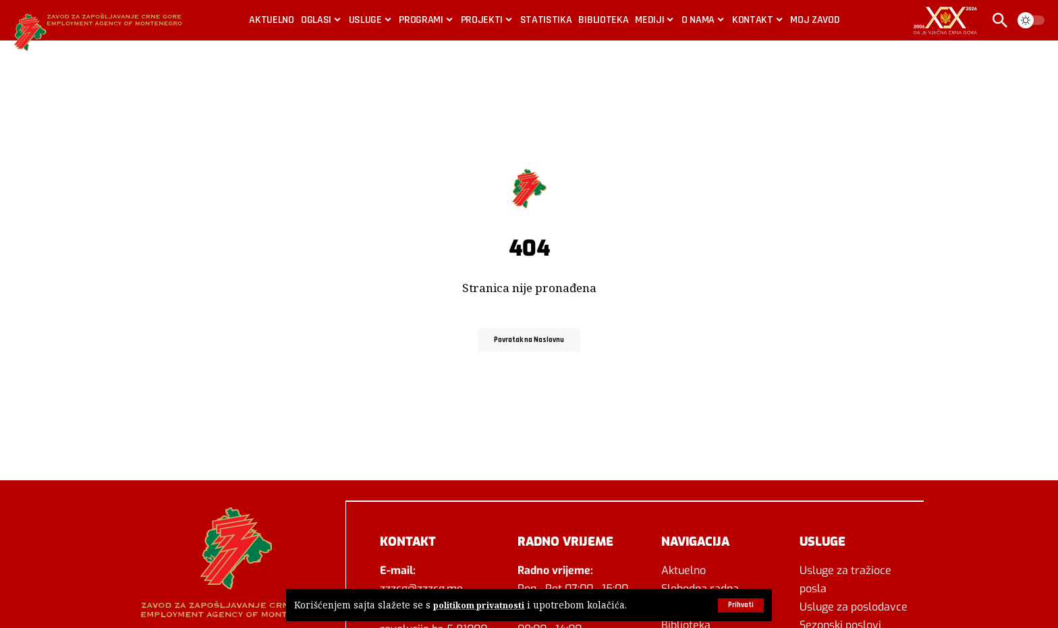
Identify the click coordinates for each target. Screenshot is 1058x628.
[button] (739, 605)
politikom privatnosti (481, 605)
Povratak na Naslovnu (529, 340)
